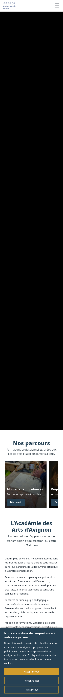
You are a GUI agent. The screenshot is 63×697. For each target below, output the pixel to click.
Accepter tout (31, 671)
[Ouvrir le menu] (57, 5)
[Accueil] (9, 5)
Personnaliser (31, 680)
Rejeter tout (31, 689)
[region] (31, 662)
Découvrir (16, 502)
